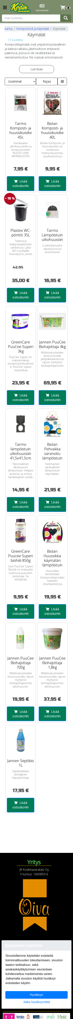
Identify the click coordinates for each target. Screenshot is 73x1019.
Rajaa (47, 81)
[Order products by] (20, 81)
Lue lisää (36, 69)
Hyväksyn (36, 994)
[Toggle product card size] (62, 81)
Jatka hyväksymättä (36, 1002)
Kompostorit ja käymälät (32, 29)
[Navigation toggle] (5, 7)
